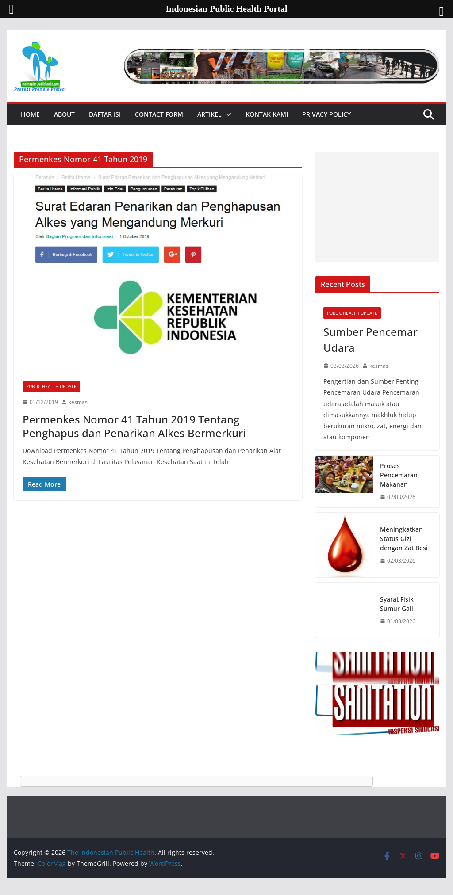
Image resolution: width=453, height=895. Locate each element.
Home (30, 114)
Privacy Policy (326, 114)
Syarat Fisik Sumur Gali (397, 604)
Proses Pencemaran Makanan (399, 474)
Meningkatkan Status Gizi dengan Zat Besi (404, 538)
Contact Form (159, 114)
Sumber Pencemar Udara (370, 339)
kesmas (78, 402)
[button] (226, 114)
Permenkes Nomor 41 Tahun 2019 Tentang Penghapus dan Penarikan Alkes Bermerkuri (134, 426)
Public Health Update (51, 386)
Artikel (209, 114)
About (64, 114)
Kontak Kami (267, 114)
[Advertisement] (377, 207)
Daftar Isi (105, 114)
